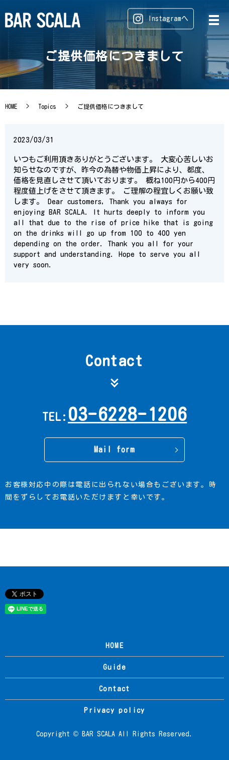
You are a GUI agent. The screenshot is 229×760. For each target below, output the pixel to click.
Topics (47, 106)
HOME (11, 106)
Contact (114, 688)
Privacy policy (114, 710)
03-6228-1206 (127, 414)
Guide (114, 667)
